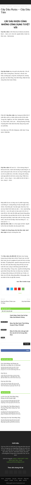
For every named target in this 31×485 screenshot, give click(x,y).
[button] (28, 2)
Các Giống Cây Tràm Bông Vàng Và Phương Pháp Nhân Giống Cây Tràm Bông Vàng (10, 408)
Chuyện (2, 337)
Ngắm (20, 480)
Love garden (8, 478)
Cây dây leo (3, 329)
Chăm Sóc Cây (4, 321)
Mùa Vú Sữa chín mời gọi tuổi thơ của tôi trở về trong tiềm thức (19, 333)
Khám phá (20, 478)
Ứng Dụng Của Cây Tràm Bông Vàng (10, 417)
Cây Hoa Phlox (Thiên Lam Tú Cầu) (8, 302)
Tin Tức (16, 480)
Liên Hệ (24, 480)
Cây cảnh (14, 478)
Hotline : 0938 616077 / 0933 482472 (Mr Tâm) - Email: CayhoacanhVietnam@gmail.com (17, 460)
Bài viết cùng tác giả (7, 311)
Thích (27, 350)
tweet (20, 293)
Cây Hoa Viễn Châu (6, 381)
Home (2, 478)
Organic (6, 480)
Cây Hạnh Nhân (26, 301)
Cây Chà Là (4, 373)
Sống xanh (26, 478)
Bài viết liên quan (6, 308)
